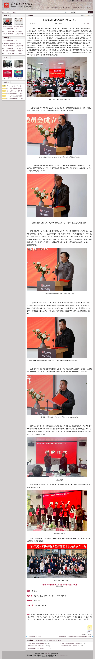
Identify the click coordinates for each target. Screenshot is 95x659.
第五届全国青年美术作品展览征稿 (14, 98)
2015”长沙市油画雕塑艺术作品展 (14, 96)
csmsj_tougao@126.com (62, 655)
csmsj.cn (55, 656)
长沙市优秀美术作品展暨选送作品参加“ (13, 31)
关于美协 (89, 7)
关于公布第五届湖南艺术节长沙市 (14, 93)
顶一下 (90, 631)
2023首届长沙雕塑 (18, 22)
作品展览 (75, 7)
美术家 (59, 640)
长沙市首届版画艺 (7, 74)
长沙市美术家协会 (6, 12)
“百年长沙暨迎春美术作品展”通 (14, 91)
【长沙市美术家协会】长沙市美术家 (70, 643)
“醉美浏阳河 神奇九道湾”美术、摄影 (12, 43)
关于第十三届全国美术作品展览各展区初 (13, 34)
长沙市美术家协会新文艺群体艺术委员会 (13, 48)
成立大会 (46, 640)
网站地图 (47, 653)
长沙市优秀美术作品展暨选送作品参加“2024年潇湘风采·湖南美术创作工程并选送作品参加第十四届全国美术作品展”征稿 (61, 636)
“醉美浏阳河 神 (18, 64)
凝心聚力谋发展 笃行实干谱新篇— (35, 643)
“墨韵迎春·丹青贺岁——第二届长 (69, 646)
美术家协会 (52, 640)
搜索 (84, 1)
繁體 (90, 1)
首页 (48, 7)
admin (82, 634)
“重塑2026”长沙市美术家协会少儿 (35, 646)
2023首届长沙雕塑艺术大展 (10, 29)
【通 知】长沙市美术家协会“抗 (13, 86)
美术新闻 (61, 7)
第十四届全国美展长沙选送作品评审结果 (13, 51)
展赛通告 (54, 7)
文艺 (56, 640)
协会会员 (82, 7)
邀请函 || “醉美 (18, 74)
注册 (81, 1)
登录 (77, 1)
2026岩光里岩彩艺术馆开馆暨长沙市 (36, 648)
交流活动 (68, 7)
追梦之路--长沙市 (7, 64)
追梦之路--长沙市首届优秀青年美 (14, 88)
